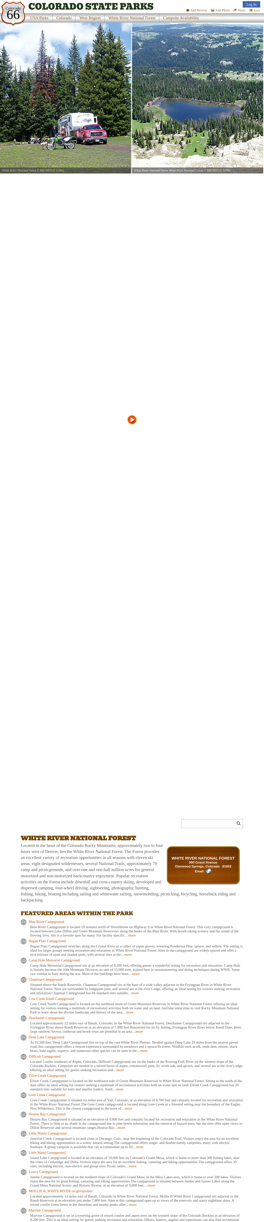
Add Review (196, 10)
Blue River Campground (46, 922)
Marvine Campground (45, 1210)
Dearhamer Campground (46, 1018)
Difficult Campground (45, 1056)
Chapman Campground (45, 979)
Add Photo (220, 10)
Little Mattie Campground (48, 1133)
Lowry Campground (43, 1172)
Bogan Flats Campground (47, 941)
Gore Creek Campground (47, 1095)
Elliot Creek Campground (47, 1076)
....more (130, 935)
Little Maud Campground (47, 1152)
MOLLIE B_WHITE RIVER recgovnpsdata (60, 1191)
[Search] (210, 824)
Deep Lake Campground (46, 1037)
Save (254, 10)
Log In (251, 4)
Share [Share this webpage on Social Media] (240, 10)
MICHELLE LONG (52, 170)
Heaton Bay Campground (47, 1114)
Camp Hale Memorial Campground (54, 960)
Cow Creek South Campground (51, 999)
